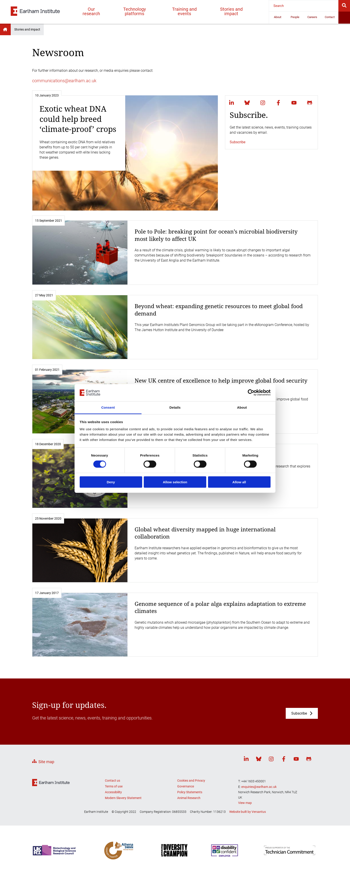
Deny (111, 482)
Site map (46, 761)
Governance (185, 786)
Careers (312, 17)
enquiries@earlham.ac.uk (259, 787)
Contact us (112, 780)
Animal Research (188, 797)
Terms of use (114, 786)
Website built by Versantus (247, 811)
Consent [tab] (108, 407)
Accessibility (113, 792)
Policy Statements (189, 792)
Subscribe (237, 142)
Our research (91, 11)
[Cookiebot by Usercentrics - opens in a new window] (251, 392)
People (295, 17)
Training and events (184, 11)
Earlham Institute (5, 29)
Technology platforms (134, 11)
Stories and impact (231, 11)
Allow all (239, 482)
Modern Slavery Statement (123, 797)
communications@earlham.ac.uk (64, 80)
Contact (330, 17)
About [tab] (242, 407)
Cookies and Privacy (191, 780)
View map (245, 803)
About (277, 17)
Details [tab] (175, 407)
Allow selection (175, 482)
